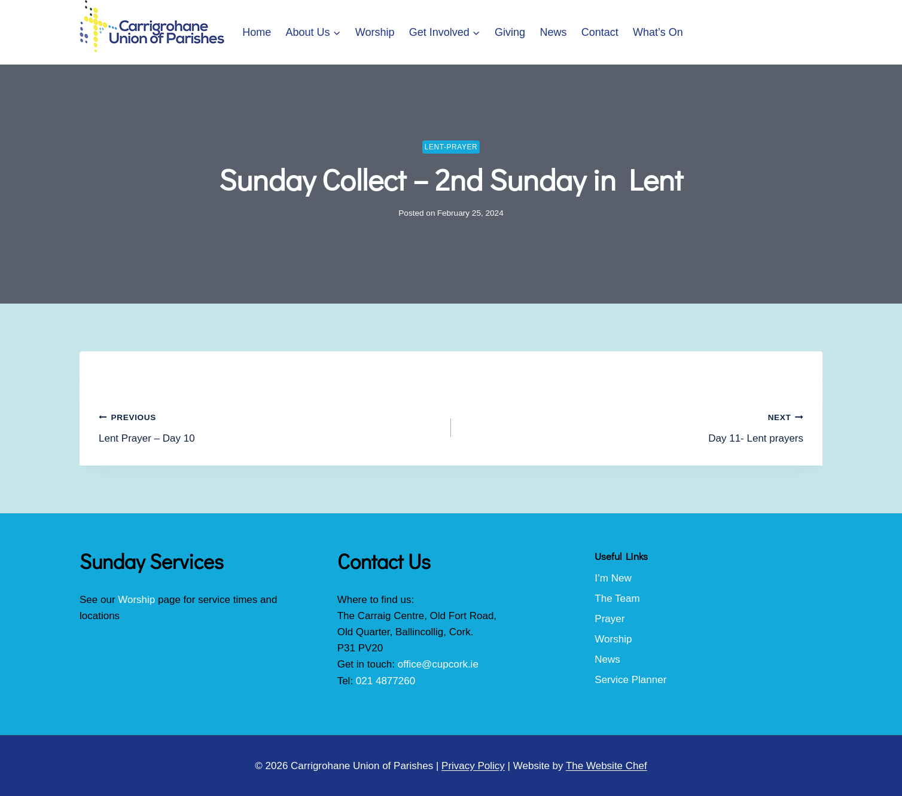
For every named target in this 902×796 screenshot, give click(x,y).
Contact (599, 32)
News (553, 32)
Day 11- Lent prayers (632, 426)
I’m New (613, 578)
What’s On (658, 32)
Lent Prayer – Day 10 (270, 426)
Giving (510, 32)
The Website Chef (606, 765)
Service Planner (630, 679)
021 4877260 (385, 681)
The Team (617, 598)
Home (256, 32)
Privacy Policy (473, 765)
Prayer (609, 618)
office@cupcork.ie (438, 664)
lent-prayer (451, 147)
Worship (375, 32)
